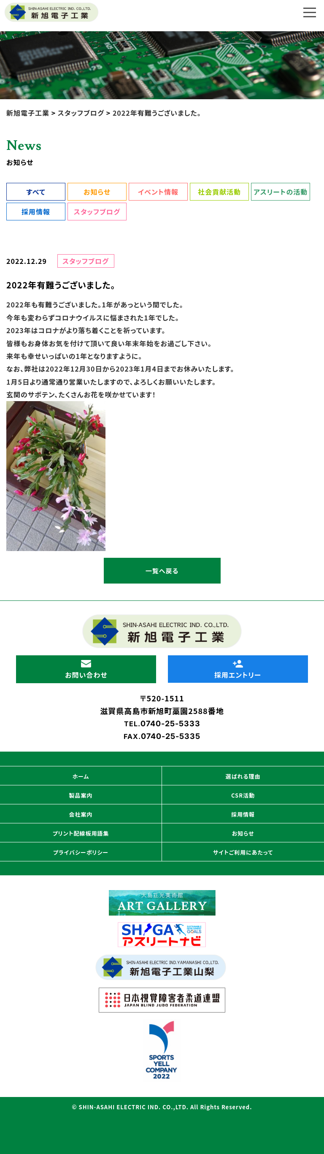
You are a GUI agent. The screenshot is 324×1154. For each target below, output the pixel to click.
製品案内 (80, 795)
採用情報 (36, 211)
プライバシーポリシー (80, 852)
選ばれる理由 (243, 776)
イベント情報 (158, 192)
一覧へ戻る (162, 570)
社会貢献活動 (219, 192)
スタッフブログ (97, 211)
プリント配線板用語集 (81, 833)
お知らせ (97, 192)
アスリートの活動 (281, 192)
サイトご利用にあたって (243, 852)
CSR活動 (243, 795)
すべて (35, 192)
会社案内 (80, 814)
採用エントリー (238, 670)
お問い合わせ (86, 670)
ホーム (81, 776)
